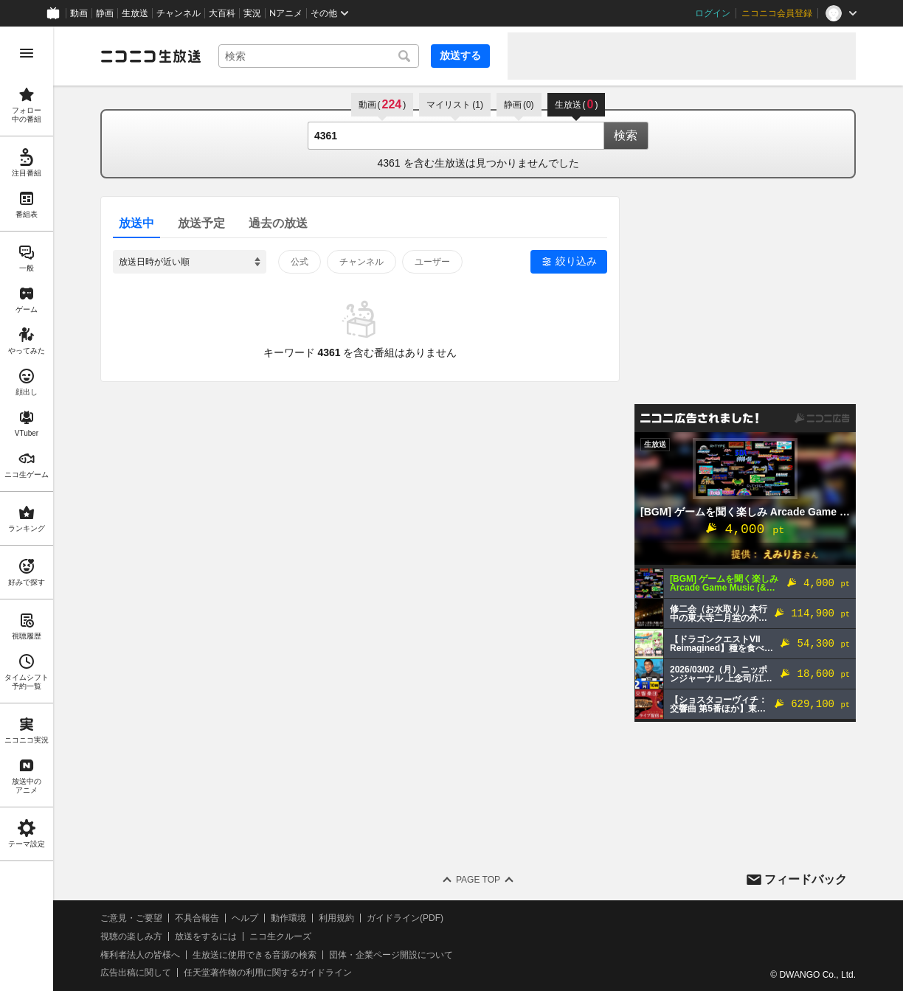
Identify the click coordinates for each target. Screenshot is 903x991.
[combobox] (318, 56)
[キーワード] (318, 56)
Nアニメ (285, 13)
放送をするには (206, 936)
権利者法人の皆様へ (140, 955)
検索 (625, 135)
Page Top (478, 879)
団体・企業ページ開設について (391, 954)
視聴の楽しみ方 (131, 936)
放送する (460, 55)
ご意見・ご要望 (131, 918)
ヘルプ (245, 918)
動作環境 (288, 918)
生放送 (135, 13)
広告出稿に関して (135, 972)
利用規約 (336, 918)
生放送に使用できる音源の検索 (254, 954)
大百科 (222, 13)
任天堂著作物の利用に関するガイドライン (268, 972)
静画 (105, 13)
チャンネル (178, 13)
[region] (26, 509)
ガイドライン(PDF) (405, 918)
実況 (252, 13)
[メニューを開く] (26, 53)
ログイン (712, 13)
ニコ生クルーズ (280, 936)
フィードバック (805, 879)
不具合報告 (197, 918)
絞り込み (576, 261)
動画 (79, 13)
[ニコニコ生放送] (150, 56)
